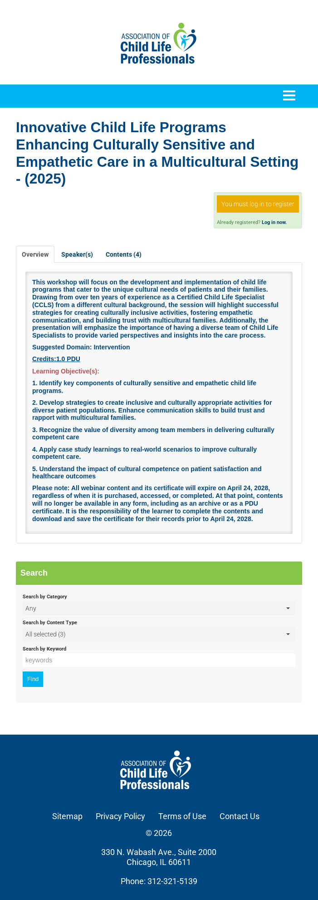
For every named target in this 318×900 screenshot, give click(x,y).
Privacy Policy (120, 816)
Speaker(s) (77, 254)
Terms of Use (182, 816)
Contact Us (239, 816)
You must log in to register (257, 204)
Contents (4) (124, 254)
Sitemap (67, 816)
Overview (35, 254)
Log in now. (274, 222)
